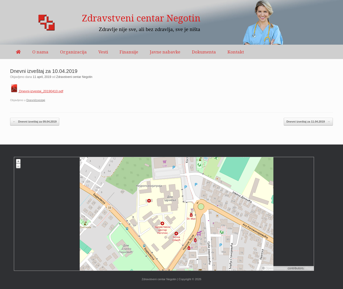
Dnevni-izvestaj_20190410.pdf (36, 91)
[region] (171, 22)
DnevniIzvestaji (35, 100)
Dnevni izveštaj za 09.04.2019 (34, 122)
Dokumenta (204, 52)
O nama (40, 52)
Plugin (309, 268)
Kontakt (235, 52)
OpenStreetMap (276, 268)
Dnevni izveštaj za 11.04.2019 (308, 122)
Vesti (103, 52)
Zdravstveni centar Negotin (74, 77)
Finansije (129, 52)
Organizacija (73, 52)
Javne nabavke (165, 52)
